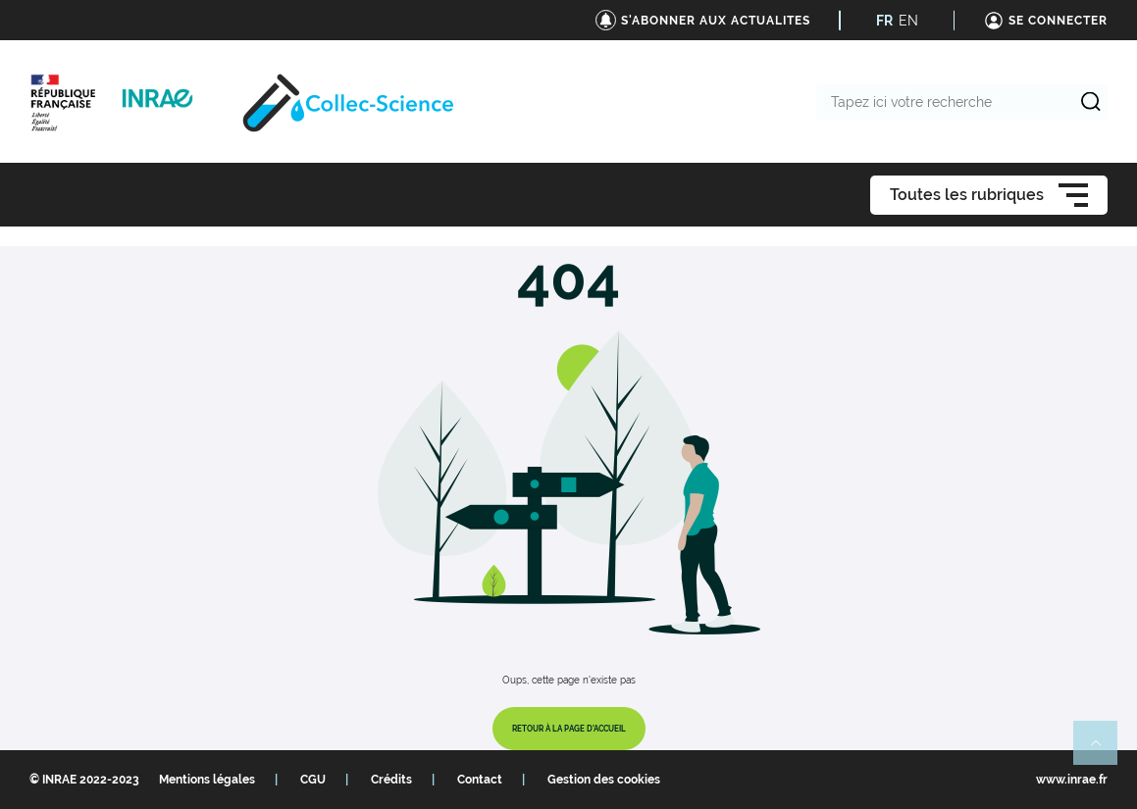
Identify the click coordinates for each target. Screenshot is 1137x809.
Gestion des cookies (603, 779)
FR (884, 20)
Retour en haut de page (1103, 751)
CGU (313, 779)
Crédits (391, 779)
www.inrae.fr (1072, 779)
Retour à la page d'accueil (569, 728)
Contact (479, 779)
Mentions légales (207, 779)
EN (908, 20)
